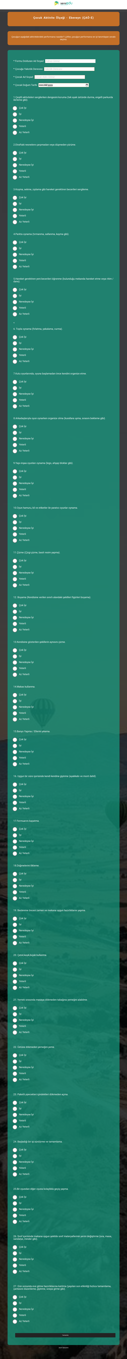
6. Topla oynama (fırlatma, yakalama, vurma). (38, 329)
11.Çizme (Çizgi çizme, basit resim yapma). (36, 553)
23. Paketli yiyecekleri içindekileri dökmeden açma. (40, 1095)
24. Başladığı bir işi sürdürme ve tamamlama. (38, 1143)
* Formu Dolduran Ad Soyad (28, 61)
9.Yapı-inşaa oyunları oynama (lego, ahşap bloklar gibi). (43, 463)
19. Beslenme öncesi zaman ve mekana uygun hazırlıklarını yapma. (49, 911)
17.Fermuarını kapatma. (26, 822)
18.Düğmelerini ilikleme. (26, 866)
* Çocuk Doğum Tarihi (25, 85)
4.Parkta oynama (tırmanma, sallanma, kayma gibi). (41, 234)
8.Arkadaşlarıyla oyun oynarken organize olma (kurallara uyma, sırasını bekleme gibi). (59, 418)
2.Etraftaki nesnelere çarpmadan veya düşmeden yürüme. (44, 144)
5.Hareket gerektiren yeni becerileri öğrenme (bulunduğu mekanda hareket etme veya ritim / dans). (63, 280)
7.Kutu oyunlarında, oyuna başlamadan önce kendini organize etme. (50, 374)
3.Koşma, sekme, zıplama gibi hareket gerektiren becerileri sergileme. (51, 189)
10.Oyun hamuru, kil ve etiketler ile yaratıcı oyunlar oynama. (45, 508)
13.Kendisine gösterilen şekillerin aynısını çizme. (39, 642)
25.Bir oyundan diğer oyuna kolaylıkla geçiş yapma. (41, 1190)
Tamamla (65, 1337)
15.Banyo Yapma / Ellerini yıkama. (31, 732)
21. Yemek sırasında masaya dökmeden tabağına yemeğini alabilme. (50, 1001)
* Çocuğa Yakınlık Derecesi (28, 69)
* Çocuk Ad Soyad (23, 77)
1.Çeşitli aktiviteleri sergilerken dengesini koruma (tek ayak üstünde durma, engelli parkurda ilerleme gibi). (63, 98)
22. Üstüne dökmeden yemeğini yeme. (34, 1048)
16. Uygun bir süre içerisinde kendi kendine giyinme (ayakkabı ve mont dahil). (54, 777)
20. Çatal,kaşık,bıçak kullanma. (30, 956)
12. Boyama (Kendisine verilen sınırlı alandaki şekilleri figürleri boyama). (52, 598)
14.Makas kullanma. (24, 687)
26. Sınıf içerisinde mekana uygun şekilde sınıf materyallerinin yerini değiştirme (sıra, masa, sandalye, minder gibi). (62, 1239)
